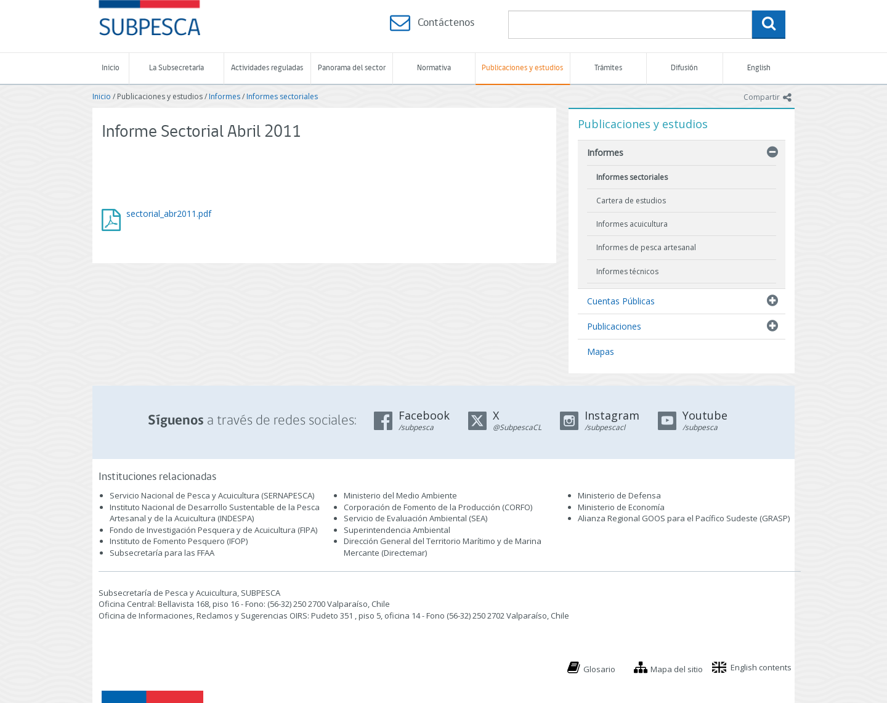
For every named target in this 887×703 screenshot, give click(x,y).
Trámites (608, 68)
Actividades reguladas (267, 68)
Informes (224, 96)
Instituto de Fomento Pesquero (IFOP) (179, 541)
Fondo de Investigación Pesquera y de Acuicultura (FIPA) (213, 529)
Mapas (600, 351)
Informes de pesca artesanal (646, 247)
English (759, 68)
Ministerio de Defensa (619, 495)
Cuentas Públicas (621, 301)
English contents (761, 667)
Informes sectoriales (282, 96)
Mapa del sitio (676, 669)
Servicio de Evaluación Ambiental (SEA (414, 518)
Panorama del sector (352, 68)
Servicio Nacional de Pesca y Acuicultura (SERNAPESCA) (212, 495)
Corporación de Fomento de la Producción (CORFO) (438, 507)
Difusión (684, 68)
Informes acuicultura (632, 224)
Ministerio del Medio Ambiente (400, 495)
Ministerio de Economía (621, 507)
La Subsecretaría (176, 68)
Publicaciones (614, 326)
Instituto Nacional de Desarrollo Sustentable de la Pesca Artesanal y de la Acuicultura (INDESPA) (215, 513)
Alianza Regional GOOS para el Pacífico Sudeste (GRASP (683, 518)
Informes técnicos (627, 271)
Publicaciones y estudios (522, 68)
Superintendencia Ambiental (397, 529)
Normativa (434, 68)
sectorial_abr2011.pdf (168, 213)
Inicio (110, 68)
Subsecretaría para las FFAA (162, 552)
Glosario (599, 669)
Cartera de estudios (631, 200)
